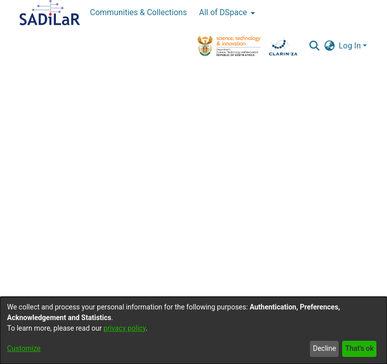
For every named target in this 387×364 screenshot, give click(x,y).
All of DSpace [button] (223, 12)
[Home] (50, 12)
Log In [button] (351, 45)
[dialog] (193, 330)
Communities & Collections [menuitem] (138, 12)
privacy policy (124, 328)
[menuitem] (226, 12)
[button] (314, 46)
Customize (23, 348)
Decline (324, 348)
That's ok (359, 348)
